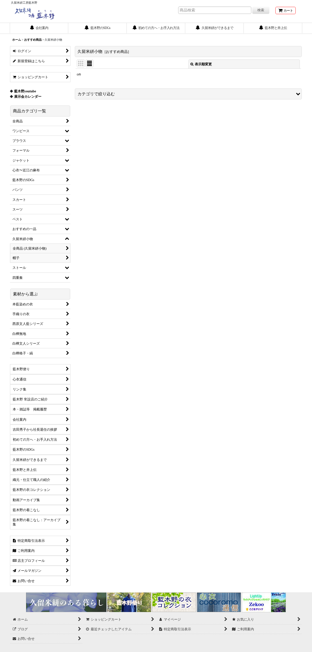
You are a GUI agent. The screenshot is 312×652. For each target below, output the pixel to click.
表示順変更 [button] (201, 64)
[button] (188, 93)
